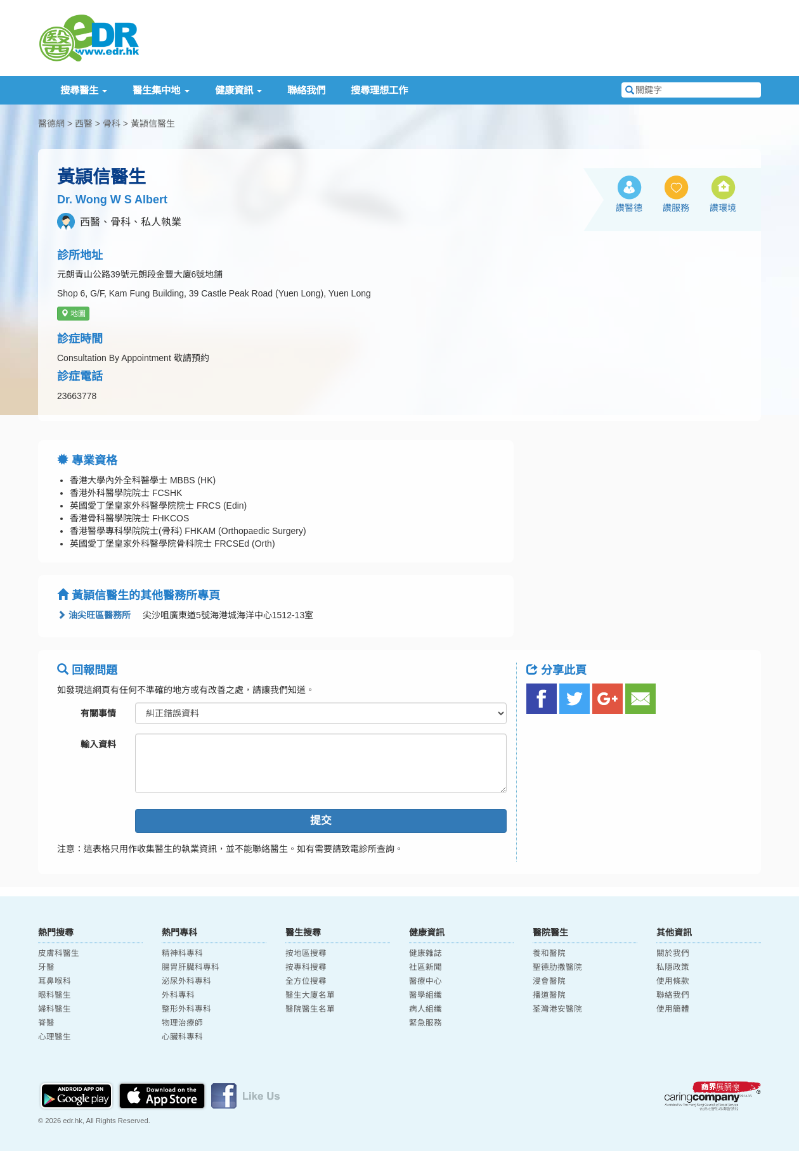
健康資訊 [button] (238, 90)
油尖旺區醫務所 (94, 615)
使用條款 (672, 981)
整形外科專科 (186, 1009)
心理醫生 (54, 1037)
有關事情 (98, 713)
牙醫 (46, 967)
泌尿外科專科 (186, 981)
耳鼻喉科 (54, 981)
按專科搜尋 (306, 967)
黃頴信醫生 (153, 123)
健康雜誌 (425, 953)
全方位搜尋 (306, 981)
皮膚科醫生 (58, 953)
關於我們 (672, 953)
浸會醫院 (549, 981)
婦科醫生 (54, 1009)
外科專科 (178, 995)
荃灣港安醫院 (557, 1009)
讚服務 (676, 208)
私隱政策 (672, 967)
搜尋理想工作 (379, 90)
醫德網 (51, 123)
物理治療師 (182, 1023)
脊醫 (46, 1023)
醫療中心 (425, 981)
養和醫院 (549, 953)
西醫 (84, 123)
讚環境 (723, 208)
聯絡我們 (306, 90)
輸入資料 (98, 744)
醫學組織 (425, 995)
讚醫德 (629, 208)
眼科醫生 (54, 995)
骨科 (111, 123)
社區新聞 (425, 967)
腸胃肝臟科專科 (190, 967)
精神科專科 (182, 953)
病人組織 (425, 1009)
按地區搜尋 (306, 953)
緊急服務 (425, 1023)
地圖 (73, 313)
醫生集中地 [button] (161, 90)
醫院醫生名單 (310, 1009)
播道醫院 (549, 995)
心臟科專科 (182, 1037)
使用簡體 (672, 1009)
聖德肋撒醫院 (557, 967)
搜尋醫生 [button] (83, 90)
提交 (321, 821)
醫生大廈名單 (310, 995)
